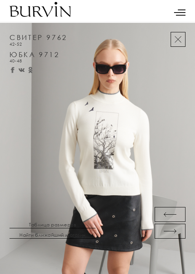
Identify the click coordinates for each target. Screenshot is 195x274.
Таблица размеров (52, 225)
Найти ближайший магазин (52, 235)
